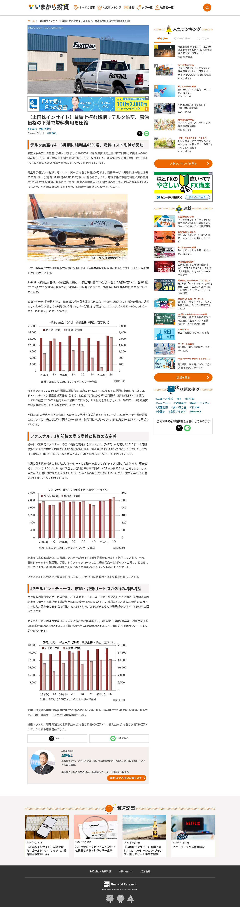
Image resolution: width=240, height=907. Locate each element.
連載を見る (193, 377)
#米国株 (32, 129)
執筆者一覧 (164, 7)
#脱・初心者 (178, 407)
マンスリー (203, 38)
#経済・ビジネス (200, 403)
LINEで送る (119, 738)
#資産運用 (162, 407)
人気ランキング (109, 7)
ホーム (31, 21)
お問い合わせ (126, 871)
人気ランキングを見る (189, 163)
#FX (178, 399)
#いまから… (163, 403)
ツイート (56, 738)
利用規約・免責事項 (100, 871)
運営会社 (145, 871)
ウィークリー (182, 38)
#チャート (195, 411)
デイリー (162, 38)
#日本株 (189, 399)
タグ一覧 (144, 7)
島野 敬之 (51, 132)
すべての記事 (84, 7)
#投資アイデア (177, 411)
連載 (129, 7)
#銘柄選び (45, 129)
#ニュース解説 (164, 399)
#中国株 (160, 411)
